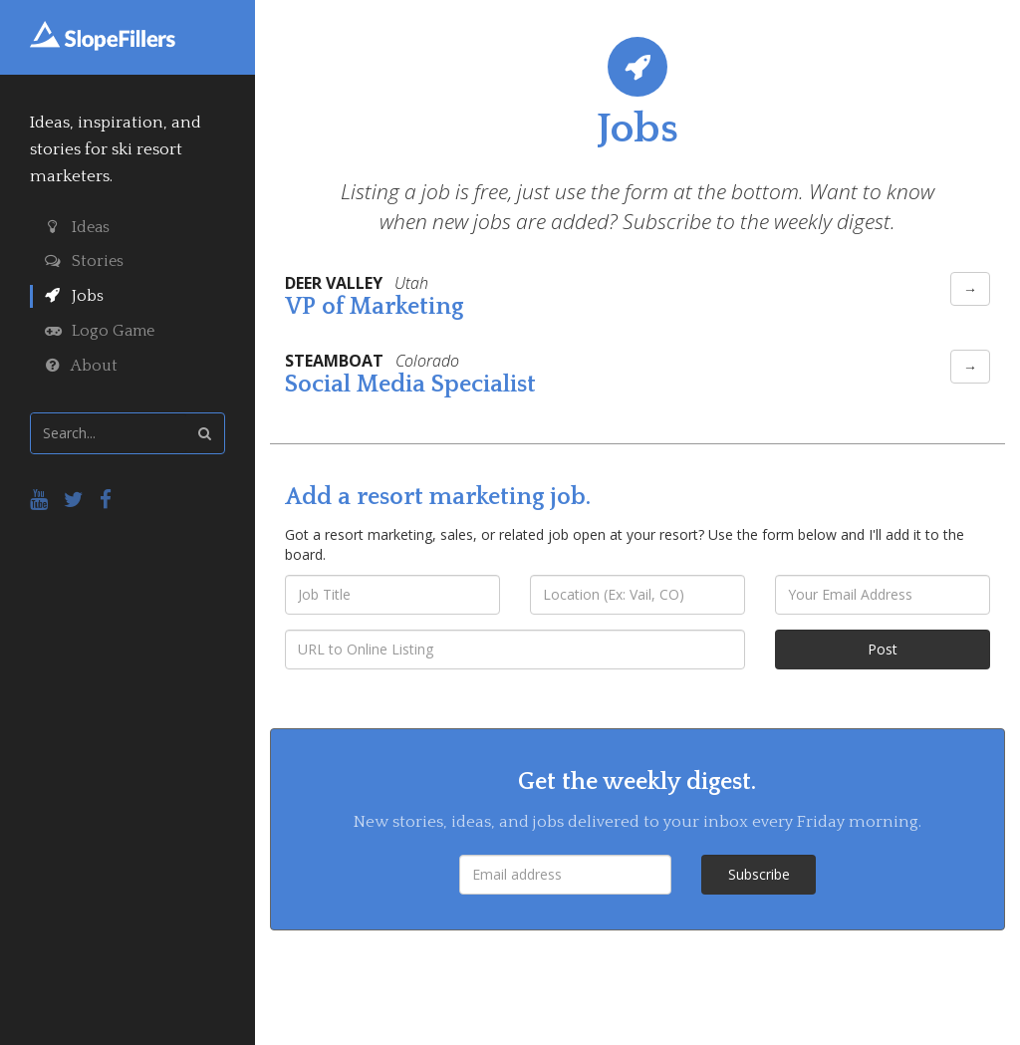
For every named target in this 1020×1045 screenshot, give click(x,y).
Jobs (74, 296)
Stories (84, 261)
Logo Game (99, 331)
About (81, 366)
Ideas (77, 227)
